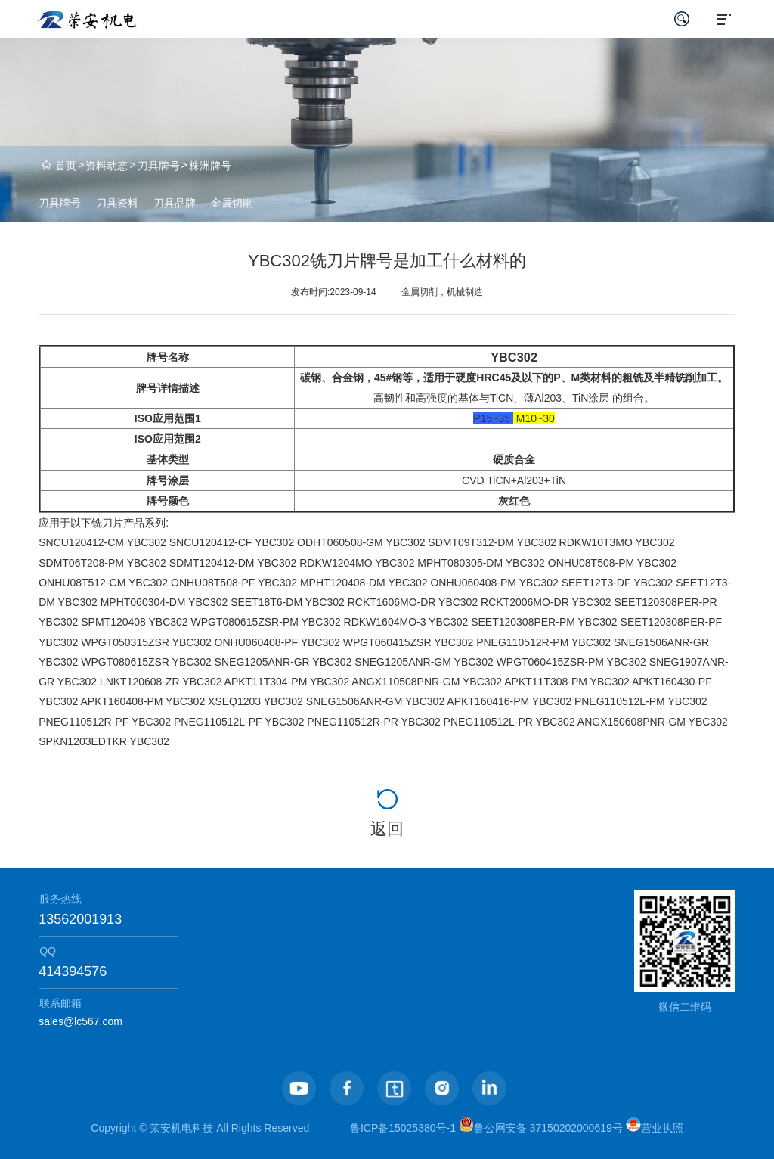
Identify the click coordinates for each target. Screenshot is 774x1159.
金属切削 (232, 203)
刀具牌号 (159, 166)
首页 (65, 166)
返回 (387, 828)
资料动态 (106, 166)
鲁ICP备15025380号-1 (403, 1128)
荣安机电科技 (181, 1128)
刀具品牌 (174, 203)
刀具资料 (117, 203)
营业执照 (654, 1128)
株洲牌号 (210, 166)
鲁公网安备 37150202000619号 (541, 1128)
